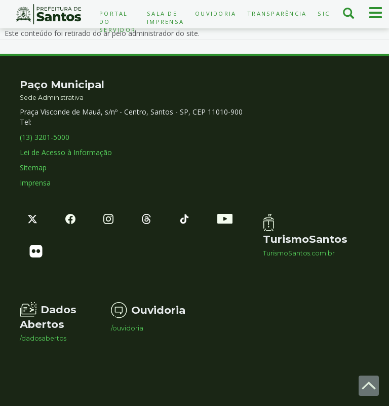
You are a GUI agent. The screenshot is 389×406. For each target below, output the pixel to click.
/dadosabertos (43, 339)
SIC (324, 13)
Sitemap (33, 167)
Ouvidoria (215, 13)
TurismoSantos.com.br (299, 253)
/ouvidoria (127, 328)
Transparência (276, 13)
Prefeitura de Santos (48, 14)
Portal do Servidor (117, 21)
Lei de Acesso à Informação (66, 152)
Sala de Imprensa (165, 17)
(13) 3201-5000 (44, 137)
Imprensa (35, 183)
